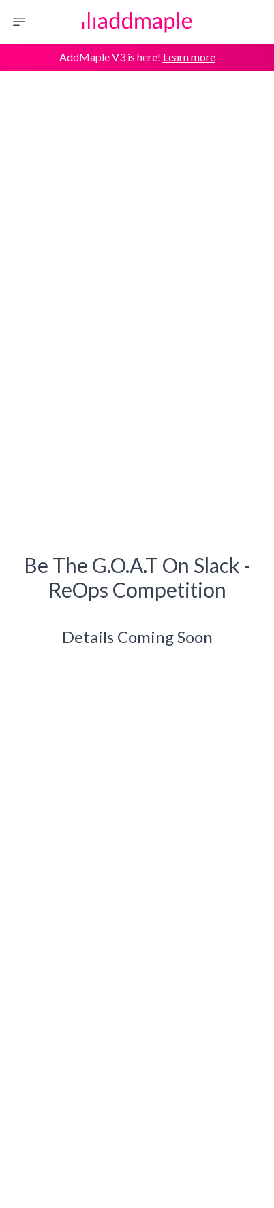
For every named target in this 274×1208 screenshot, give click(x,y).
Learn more (189, 56)
